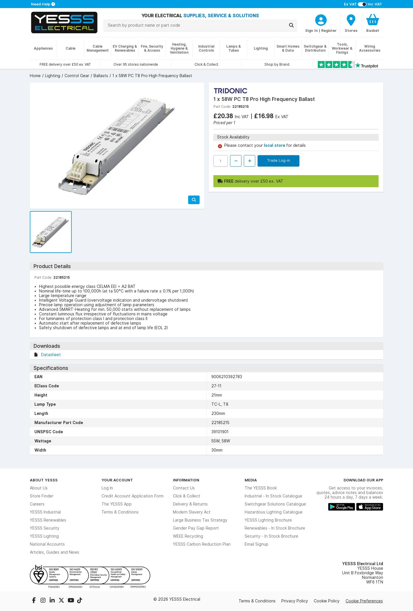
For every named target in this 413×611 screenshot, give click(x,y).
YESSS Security (44, 528)
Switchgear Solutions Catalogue (275, 504)
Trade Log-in (278, 160)
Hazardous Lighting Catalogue (274, 512)
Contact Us (184, 488)
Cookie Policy (327, 601)
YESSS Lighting (44, 536)
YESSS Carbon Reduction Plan (202, 544)
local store (275, 145)
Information (186, 480)
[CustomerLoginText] (321, 19)
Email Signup (256, 544)
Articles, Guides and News (54, 552)
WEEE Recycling (188, 536)
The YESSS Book (261, 488)
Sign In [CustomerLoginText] (311, 30)
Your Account (117, 480)
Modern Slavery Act (192, 512)
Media (251, 480)
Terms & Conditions (120, 512)
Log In (107, 488)
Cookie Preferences (364, 601)
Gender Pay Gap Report (196, 528)
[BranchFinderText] (351, 23)
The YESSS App (117, 504)
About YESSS (44, 480)
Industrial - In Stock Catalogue (273, 496)
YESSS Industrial (45, 512)
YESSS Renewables (48, 520)
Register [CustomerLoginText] (329, 30)
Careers (37, 504)
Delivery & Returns (190, 504)
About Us (39, 488)
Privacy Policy (294, 601)
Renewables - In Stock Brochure (275, 528)
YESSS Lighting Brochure (268, 520)
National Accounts (47, 544)
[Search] (291, 25)
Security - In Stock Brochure (271, 536)
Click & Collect (186, 496)
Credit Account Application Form (132, 496)
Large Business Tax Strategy (200, 520)
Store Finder (41, 496)
